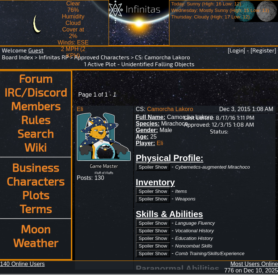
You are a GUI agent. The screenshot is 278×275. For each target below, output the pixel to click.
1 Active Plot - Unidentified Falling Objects (139, 63)
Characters (35, 181)
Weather (35, 242)
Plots (35, 195)
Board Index (17, 57)
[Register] (263, 50)
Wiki (35, 147)
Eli (80, 109)
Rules (35, 119)
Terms (36, 208)
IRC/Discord (35, 92)
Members (35, 106)
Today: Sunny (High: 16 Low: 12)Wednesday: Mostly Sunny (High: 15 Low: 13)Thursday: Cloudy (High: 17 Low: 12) (220, 10)
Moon (36, 229)
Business (35, 167)
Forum (35, 78)
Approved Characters (101, 57)
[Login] (236, 50)
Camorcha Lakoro (167, 57)
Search (35, 133)
